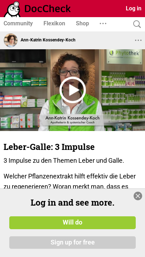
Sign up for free (73, 242)
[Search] (135, 24)
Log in (133, 8)
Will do (72, 222)
